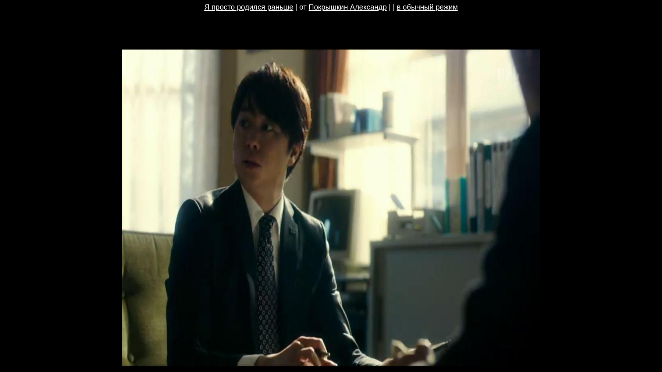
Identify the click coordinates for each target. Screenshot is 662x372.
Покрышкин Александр (348, 7)
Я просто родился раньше (248, 7)
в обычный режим (427, 7)
